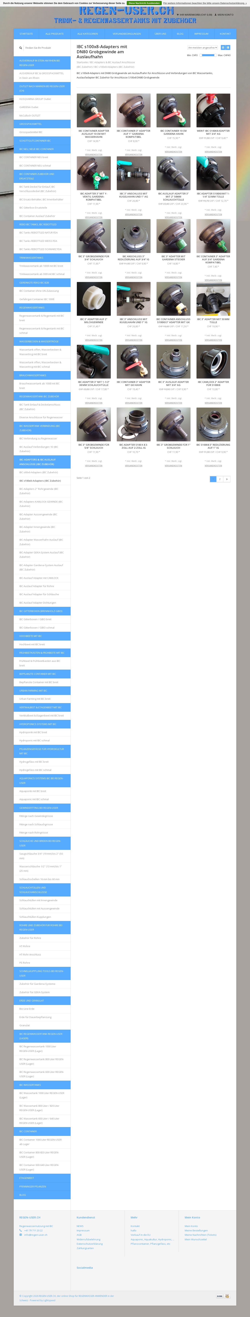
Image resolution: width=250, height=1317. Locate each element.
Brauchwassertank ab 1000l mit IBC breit (39, 386)
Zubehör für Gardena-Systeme (37, 984)
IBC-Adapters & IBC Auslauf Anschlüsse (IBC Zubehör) (37, 462)
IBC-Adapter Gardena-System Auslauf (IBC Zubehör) (41, 567)
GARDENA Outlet (28, 107)
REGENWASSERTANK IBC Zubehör (39, 396)
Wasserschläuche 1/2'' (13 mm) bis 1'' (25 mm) (40, 868)
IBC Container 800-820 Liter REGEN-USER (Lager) (39, 1154)
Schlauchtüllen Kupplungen (35, 917)
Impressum (201, 33)
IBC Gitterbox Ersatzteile (33, 207)
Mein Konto (224, 14)
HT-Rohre (24, 946)
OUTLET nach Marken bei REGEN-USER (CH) (42, 88)
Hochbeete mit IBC (30, 636)
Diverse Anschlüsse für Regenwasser (41, 417)
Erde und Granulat (31, 1000)
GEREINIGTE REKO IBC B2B (34, 282)
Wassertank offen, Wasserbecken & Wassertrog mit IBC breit (40, 352)
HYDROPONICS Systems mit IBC (37, 724)
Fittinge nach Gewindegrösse (36, 816)
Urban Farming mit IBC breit (34, 698)
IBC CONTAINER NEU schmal (35, 165)
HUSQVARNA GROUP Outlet (35, 99)
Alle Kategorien (87, 33)
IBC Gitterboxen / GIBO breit (35, 619)
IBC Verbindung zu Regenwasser (38, 438)
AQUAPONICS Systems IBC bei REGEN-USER (41, 780)
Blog (180, 33)
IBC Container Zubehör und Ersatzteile (36, 176)
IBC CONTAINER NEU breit (33, 157)
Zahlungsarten (85, 1248)
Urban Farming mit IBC (33, 690)
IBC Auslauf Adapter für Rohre (36, 586)
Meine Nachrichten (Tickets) (200, 1235)
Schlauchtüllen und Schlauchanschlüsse (33, 890)
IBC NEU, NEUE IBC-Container (36, 149)
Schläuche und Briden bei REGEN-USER (40, 843)
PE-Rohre (24, 962)
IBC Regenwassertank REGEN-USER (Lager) (40, 1036)
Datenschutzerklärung (90, 1243)
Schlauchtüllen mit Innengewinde (38, 900)
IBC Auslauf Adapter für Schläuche (39, 594)
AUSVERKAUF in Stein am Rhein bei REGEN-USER (39, 63)
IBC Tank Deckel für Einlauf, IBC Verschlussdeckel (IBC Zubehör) (37, 189)
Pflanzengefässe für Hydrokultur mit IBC (41, 751)
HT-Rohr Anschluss (30, 954)
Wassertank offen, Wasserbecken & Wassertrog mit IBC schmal (40, 364)
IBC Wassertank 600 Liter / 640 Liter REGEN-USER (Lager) (39, 1121)
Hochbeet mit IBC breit (32, 644)
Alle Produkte (54, 33)
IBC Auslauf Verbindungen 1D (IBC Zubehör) (38, 449)
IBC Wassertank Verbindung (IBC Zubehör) (39, 428)
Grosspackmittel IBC (30, 132)
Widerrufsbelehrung (88, 1239)
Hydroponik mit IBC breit (33, 732)
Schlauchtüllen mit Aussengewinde (39, 908)
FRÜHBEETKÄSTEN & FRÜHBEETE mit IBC (41, 652)
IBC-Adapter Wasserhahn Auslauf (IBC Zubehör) (41, 542)
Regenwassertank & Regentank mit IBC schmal (41, 331)
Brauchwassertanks (32, 375)
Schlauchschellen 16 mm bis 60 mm (39, 879)
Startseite (26, 33)
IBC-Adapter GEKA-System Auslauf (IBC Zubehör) (41, 555)
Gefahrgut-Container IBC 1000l (36, 299)
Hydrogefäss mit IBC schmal (35, 770)
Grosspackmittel (30, 124)
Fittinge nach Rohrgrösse (33, 832)
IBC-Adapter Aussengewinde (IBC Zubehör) (38, 516)
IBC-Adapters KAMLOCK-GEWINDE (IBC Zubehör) (41, 504)
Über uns (160, 33)
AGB (79, 1235)
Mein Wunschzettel (196, 1239)
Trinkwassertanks (31, 257)
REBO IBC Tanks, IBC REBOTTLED (38, 224)
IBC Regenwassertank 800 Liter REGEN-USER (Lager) (41, 1061)
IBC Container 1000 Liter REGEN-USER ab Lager (40, 1142)
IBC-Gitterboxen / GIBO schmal (36, 627)
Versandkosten (93, 154)
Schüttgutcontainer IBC (35, 140)
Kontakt (225, 33)
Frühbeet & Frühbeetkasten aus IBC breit (39, 663)
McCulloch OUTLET (29, 115)
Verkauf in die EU (140, 1235)
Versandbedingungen (127, 33)
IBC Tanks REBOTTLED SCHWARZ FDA (40, 249)
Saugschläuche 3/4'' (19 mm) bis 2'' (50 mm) (41, 856)
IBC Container (28, 1131)
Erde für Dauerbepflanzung (35, 1017)
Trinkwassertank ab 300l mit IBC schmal (41, 274)
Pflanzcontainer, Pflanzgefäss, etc (150, 1243)
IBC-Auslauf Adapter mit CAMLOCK (38, 578)
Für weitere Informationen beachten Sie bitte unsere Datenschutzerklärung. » (205, 3)
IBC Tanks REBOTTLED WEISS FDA (38, 241)
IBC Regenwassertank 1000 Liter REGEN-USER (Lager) (37, 1048)
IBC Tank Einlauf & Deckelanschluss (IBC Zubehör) (39, 407)
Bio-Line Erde (26, 1008)
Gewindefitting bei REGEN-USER (38, 807)
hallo (133, 1230)
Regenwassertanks (32, 307)
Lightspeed (49, 1300)
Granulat (24, 1025)
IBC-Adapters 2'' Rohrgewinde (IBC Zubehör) (38, 491)
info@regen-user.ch (35, 1235)
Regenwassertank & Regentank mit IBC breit (41, 318)
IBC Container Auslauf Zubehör (37, 216)
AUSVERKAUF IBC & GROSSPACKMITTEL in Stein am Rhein (41, 75)
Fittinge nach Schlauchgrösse (36, 824)
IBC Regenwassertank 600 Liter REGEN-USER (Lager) (41, 1074)
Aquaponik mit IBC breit (32, 791)
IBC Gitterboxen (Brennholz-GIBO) (40, 611)
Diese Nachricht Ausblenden (144, 3)
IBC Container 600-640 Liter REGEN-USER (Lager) (39, 1167)
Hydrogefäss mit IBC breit (34, 761)
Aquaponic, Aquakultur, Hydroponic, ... (152, 1239)
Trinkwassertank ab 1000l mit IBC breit (41, 266)
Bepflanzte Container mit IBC (37, 674)
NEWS (80, 1226)
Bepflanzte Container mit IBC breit (38, 682)
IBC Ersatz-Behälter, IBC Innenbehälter (41, 199)
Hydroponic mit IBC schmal (34, 740)
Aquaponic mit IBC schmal (34, 799)
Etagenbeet (26, 1178)
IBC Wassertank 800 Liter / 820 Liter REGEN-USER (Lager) (39, 1108)
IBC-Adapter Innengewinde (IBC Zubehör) (37, 529)
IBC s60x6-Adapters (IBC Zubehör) (38, 472)
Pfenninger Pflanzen (32, 1186)
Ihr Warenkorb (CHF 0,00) (195, 14)
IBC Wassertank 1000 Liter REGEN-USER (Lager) (41, 1095)
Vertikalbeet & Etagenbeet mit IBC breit (41, 715)
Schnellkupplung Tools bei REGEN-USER (41, 973)
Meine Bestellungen (196, 1230)
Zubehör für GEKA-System (34, 992)
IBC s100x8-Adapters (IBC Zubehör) (40, 480)
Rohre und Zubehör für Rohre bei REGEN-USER (40, 927)
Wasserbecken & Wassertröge (39, 341)
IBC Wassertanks (30, 1085)
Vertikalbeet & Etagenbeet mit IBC (40, 707)
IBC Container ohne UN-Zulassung (39, 290)
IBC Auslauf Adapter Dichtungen (37, 602)
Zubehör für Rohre (30, 938)
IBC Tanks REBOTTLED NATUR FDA (38, 232)
